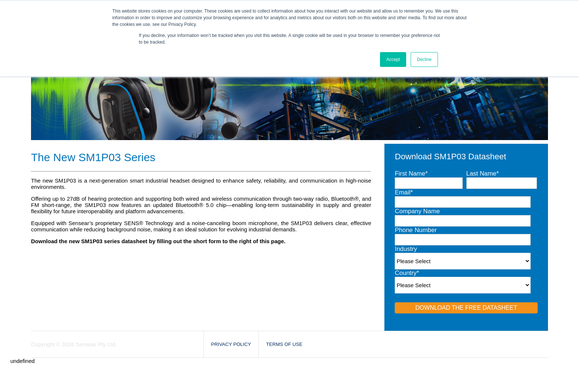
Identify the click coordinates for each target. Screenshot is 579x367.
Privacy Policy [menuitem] (231, 344)
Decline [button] (424, 59)
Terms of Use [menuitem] (284, 344)
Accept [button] (393, 59)
